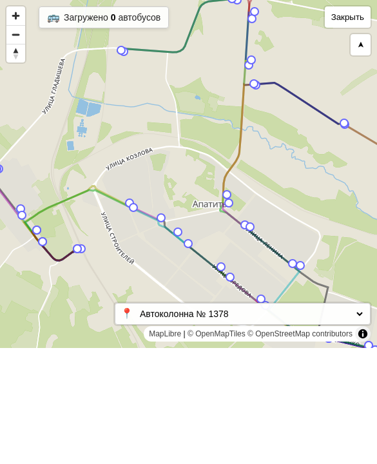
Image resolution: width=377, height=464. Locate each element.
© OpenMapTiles (217, 333)
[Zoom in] (15, 15)
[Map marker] (251, 18)
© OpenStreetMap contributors (300, 333)
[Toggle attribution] (363, 334)
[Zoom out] (15, 34)
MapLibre (165, 333)
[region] (188, 174)
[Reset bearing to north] (15, 53)
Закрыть (347, 17)
